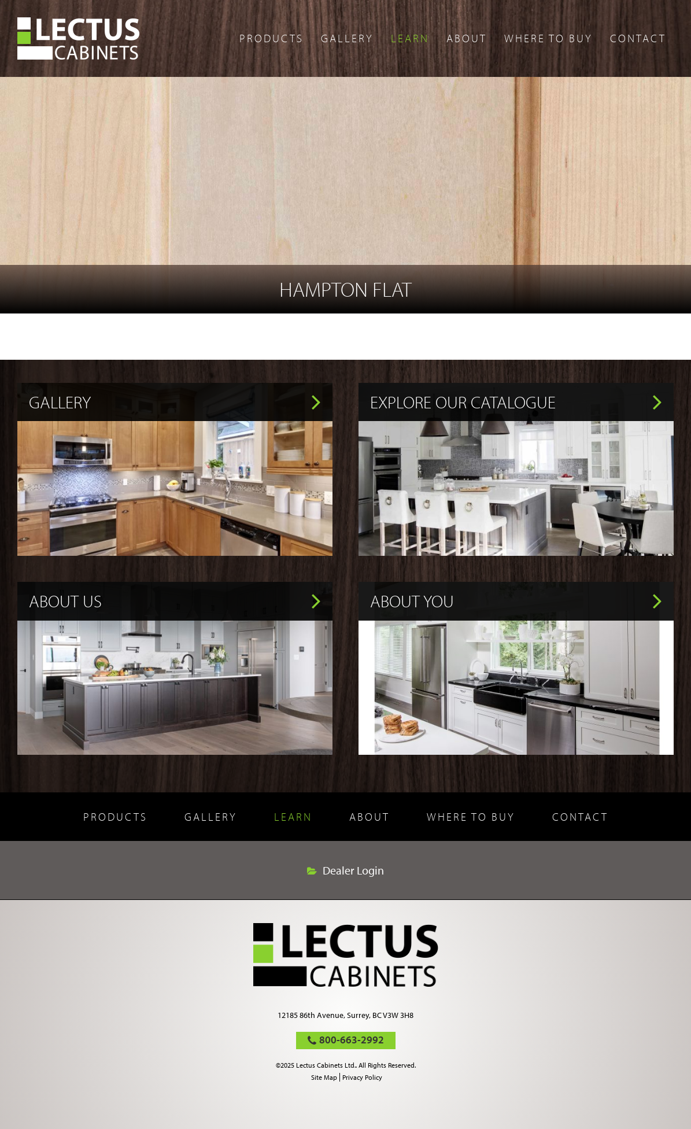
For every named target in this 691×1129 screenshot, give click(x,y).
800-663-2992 (351, 1039)
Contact (638, 38)
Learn (410, 38)
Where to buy (548, 38)
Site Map (324, 1077)
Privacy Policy (362, 1077)
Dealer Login (353, 870)
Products (271, 38)
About (466, 38)
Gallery (347, 38)
